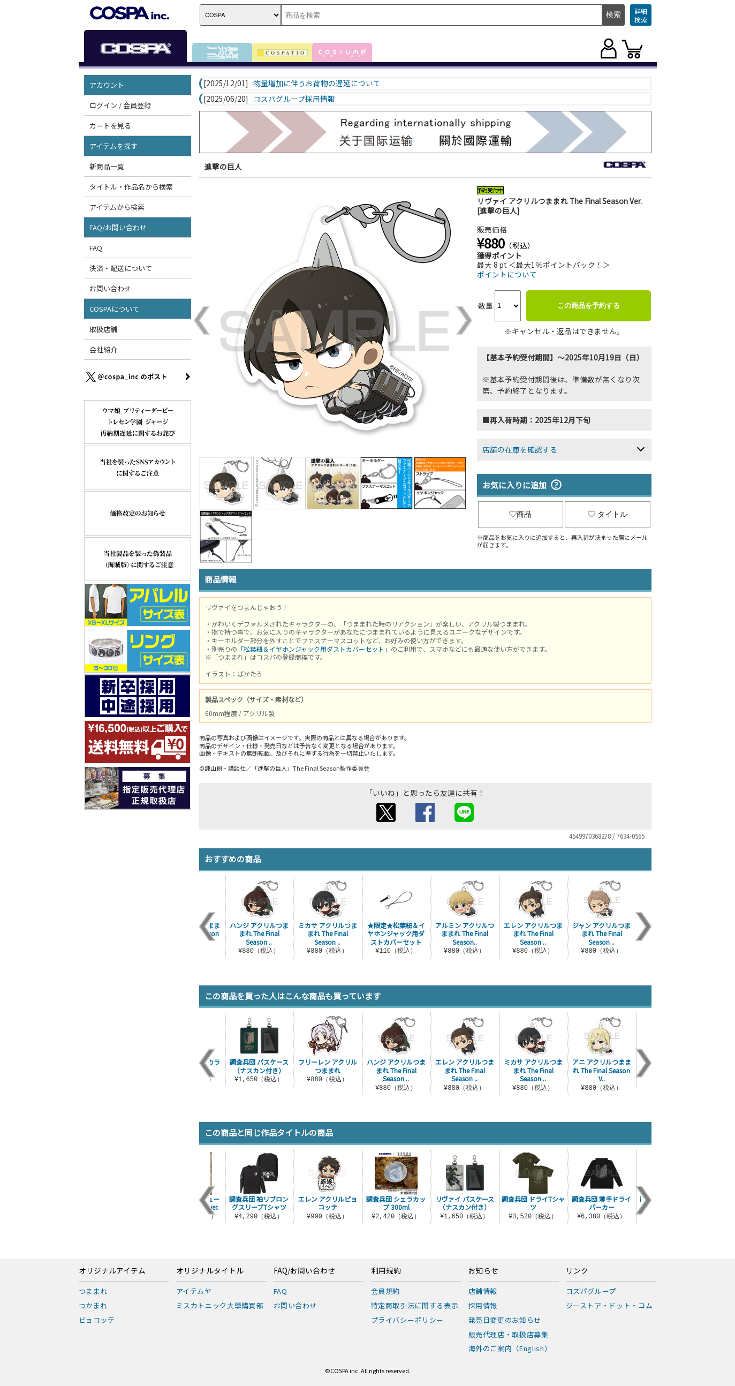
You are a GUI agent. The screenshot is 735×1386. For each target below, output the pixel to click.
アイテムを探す (113, 146)
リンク (577, 1271)
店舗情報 (483, 1291)
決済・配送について (120, 268)
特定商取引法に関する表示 (415, 1305)
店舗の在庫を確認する (519, 449)
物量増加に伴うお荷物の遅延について (317, 83)
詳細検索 (640, 15)
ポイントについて (507, 274)
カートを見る (110, 125)
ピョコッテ (97, 1320)
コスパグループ (591, 1291)
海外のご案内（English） (510, 1348)
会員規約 (385, 1291)
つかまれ (93, 1305)
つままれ (93, 1291)
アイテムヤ (194, 1291)
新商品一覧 (106, 166)
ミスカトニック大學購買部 (220, 1305)
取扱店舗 (103, 329)
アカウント (106, 85)
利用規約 (386, 1271)
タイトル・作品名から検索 (131, 187)
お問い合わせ (110, 288)
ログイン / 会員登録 (120, 105)
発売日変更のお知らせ (505, 1320)
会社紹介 (103, 349)
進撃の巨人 (223, 166)
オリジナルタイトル (210, 1271)
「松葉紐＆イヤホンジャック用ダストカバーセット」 (314, 648)
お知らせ (483, 1271)
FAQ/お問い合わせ (118, 227)
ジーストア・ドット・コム (609, 1305)
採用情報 (483, 1305)
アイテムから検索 (117, 207)
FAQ (95, 248)
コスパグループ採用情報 (294, 99)
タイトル (607, 514)
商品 (520, 514)
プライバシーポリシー (407, 1320)
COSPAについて (114, 309)
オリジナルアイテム (112, 1271)
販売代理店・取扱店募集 (508, 1334)
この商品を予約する (588, 306)
